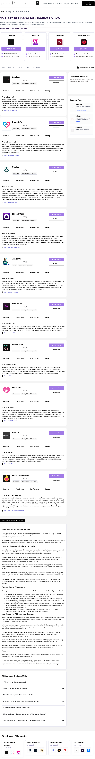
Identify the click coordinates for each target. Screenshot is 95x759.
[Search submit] (37, 3)
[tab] (6, 90)
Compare (66, 3)
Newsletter (74, 3)
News (50, 3)
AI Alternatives (57, 3)
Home (2, 12)
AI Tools (44, 3)
